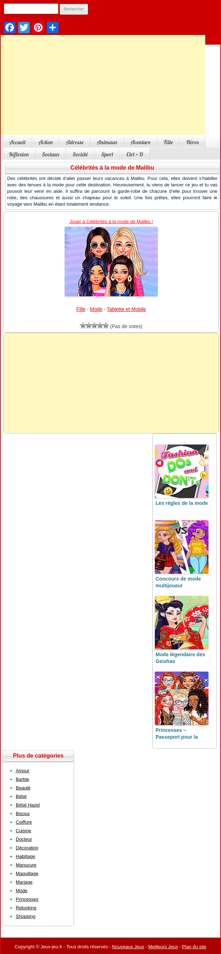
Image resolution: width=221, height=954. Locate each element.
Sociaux (50, 154)
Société (80, 154)
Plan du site (194, 946)
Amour (22, 770)
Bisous (23, 813)
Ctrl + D (135, 154)
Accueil (17, 142)
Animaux (107, 142)
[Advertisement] (111, 383)
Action (46, 142)
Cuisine (23, 830)
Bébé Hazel (28, 805)
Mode (96, 309)
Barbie (22, 779)
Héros (192, 142)
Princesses (27, 899)
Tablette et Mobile (126, 309)
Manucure (26, 865)
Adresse (74, 142)
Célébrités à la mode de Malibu (112, 168)
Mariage (24, 882)
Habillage (25, 856)
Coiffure (24, 822)
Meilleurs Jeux (163, 946)
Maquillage (27, 873)
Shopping (25, 916)
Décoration (27, 847)
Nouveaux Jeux (128, 946)
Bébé (21, 796)
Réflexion (19, 154)
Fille (168, 142)
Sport (107, 154)
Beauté (23, 787)
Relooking (26, 907)
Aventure (141, 142)
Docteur (24, 839)
